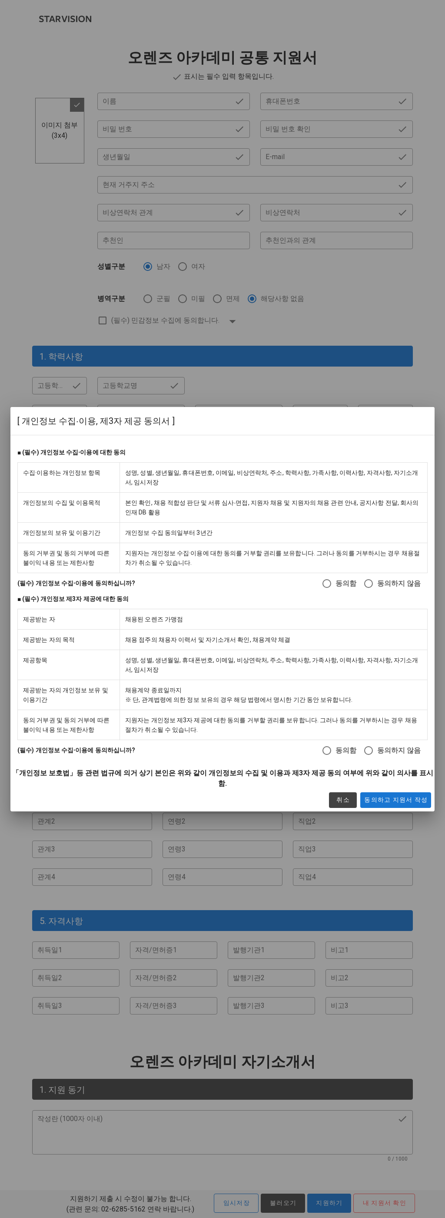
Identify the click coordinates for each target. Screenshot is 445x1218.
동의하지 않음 (399, 583)
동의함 (345, 583)
